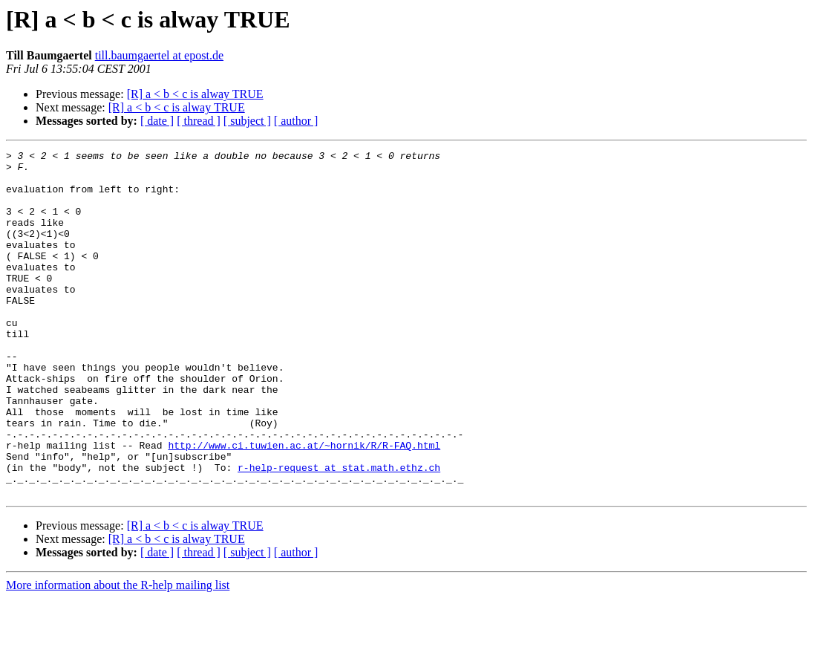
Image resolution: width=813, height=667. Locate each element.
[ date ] (157, 120)
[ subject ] (247, 120)
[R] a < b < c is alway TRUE (195, 94)
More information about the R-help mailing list (117, 654)
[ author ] (296, 120)
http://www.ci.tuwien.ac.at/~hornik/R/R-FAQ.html (304, 505)
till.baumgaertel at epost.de (159, 55)
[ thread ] (199, 120)
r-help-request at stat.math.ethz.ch (339, 532)
